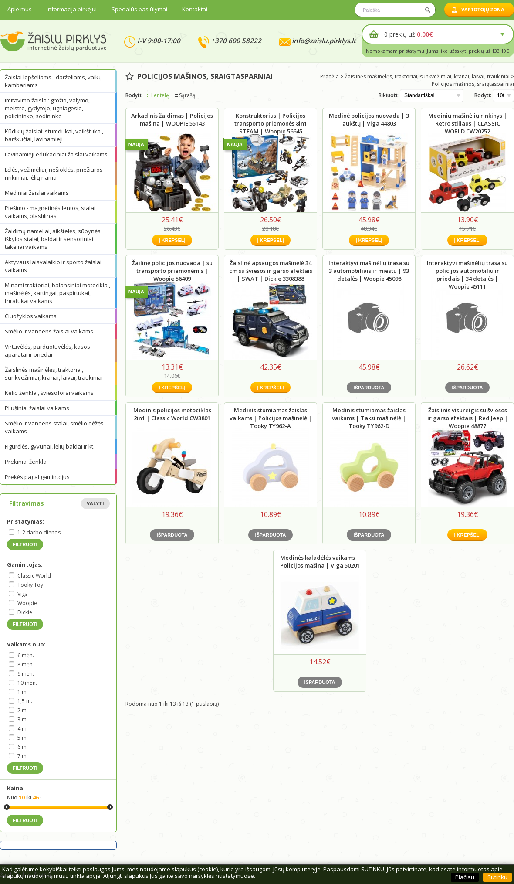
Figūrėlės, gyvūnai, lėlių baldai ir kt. (50, 446)
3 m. (22, 719)
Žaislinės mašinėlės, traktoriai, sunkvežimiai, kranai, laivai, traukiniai (54, 373)
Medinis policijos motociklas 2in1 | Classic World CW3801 (172, 414)
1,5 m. (24, 701)
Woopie (27, 603)
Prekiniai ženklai (26, 462)
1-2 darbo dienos (39, 532)
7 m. (22, 756)
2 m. (22, 710)
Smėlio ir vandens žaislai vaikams (49, 331)
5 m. (22, 737)
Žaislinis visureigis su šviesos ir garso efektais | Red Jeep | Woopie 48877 (467, 418)
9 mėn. (25, 673)
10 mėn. (27, 683)
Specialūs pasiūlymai (139, 9)
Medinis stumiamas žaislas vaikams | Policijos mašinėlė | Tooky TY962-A (271, 418)
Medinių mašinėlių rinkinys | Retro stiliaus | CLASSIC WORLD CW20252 (467, 123)
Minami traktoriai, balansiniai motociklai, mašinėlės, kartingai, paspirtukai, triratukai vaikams (57, 293)
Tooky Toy (30, 584)
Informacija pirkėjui (72, 9)
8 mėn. (25, 664)
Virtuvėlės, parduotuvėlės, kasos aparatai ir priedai (47, 350)
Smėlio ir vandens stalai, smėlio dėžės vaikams (54, 427)
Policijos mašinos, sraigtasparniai (473, 84)
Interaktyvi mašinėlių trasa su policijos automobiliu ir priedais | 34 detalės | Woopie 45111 (467, 274)
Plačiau (464, 877)
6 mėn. (25, 655)
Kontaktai (194, 9)
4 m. (22, 728)
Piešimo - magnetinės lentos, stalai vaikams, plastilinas (50, 212)
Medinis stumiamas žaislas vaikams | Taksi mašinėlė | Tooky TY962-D (369, 418)
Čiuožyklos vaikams (31, 316)
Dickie (24, 612)
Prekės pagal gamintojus (37, 477)
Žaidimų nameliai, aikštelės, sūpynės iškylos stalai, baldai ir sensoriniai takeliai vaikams (53, 239)
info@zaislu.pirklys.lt (324, 40)
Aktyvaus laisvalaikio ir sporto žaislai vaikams (53, 266)
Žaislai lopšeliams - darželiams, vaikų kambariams (53, 81)
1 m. (22, 692)
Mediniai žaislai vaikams (37, 193)
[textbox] (395, 10)
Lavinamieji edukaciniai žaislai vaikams (56, 154)
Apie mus (19, 9)
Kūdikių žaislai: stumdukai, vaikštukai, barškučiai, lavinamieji (54, 135)
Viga (22, 594)
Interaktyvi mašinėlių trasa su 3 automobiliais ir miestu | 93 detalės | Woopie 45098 (368, 270)
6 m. (22, 747)
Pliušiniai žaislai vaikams (37, 408)
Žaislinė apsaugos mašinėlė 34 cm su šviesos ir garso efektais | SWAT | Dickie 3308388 (270, 270)
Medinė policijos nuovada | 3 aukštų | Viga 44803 (369, 119)
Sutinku (497, 877)
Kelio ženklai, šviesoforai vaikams (49, 393)
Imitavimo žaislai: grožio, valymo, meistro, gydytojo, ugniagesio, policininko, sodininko (47, 108)
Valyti (95, 503)
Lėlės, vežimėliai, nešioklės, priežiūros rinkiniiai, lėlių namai (54, 173)
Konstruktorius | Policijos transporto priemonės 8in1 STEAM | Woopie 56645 (270, 123)
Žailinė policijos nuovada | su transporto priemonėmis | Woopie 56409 (172, 270)
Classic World (34, 575)
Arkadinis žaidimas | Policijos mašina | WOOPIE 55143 (172, 119)
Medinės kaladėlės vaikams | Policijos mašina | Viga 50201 (320, 561)
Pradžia (329, 76)
